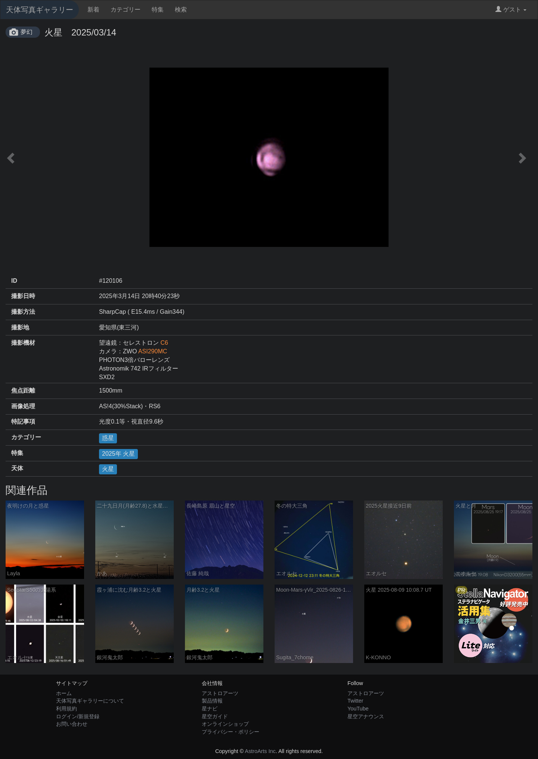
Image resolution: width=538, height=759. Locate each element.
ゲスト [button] (510, 9)
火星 (108, 469)
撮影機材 (23, 343)
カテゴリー (125, 9)
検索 (181, 9)
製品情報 (212, 701)
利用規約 (66, 709)
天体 (17, 468)
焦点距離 (23, 390)
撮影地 (20, 327)
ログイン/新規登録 (77, 716)
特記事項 (23, 421)
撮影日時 (23, 296)
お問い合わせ (71, 724)
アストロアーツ (220, 693)
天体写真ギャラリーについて (90, 701)
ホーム (64, 693)
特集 (158, 9)
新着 (93, 9)
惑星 (108, 438)
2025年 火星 (118, 453)
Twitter (355, 701)
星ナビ (209, 709)
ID (14, 281)
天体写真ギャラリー (39, 10)
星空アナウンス (365, 716)
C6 (164, 343)
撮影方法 (23, 312)
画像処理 (23, 406)
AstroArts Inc (260, 751)
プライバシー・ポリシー (230, 732)
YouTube (358, 709)
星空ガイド (215, 716)
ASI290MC (152, 351)
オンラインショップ (225, 724)
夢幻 (27, 32)
